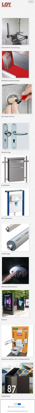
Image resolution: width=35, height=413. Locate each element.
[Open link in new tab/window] (15, 31)
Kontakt (11, 406)
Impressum (18, 406)
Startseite (4, 406)
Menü (31, 1)
